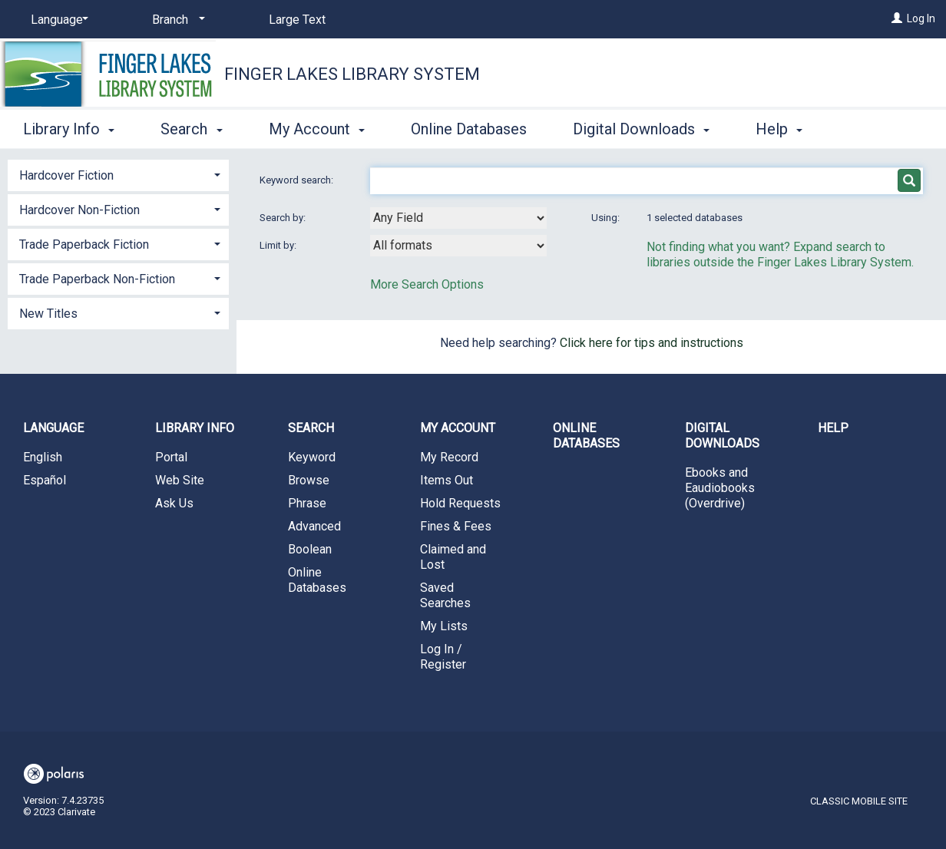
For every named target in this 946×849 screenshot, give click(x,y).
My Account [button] (317, 126)
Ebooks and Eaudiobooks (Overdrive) (720, 487)
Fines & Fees (455, 526)
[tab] (118, 174)
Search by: (284, 217)
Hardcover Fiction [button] (66, 175)
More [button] (786, 129)
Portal (171, 457)
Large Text (297, 19)
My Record (449, 457)
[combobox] (458, 218)
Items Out (446, 480)
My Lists (444, 626)
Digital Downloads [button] (641, 126)
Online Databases (469, 126)
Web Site (179, 480)
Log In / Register (443, 657)
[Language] (57, 20)
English (42, 457)
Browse (308, 480)
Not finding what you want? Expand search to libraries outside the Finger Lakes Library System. (780, 254)
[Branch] (175, 20)
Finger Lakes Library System (352, 74)
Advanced (314, 526)
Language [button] (53, 428)
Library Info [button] (68, 126)
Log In (921, 18)
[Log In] (896, 18)
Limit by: (279, 245)
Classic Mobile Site (859, 801)
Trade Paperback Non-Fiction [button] (97, 279)
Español (44, 480)
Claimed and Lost (453, 557)
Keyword (312, 457)
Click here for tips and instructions (651, 342)
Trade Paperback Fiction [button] (84, 244)
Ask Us (174, 503)
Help (833, 428)
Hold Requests (460, 503)
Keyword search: (298, 180)
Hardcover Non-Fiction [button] (79, 210)
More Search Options (427, 284)
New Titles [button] (48, 313)
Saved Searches (445, 595)
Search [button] (191, 126)
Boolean (310, 549)
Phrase (307, 503)
